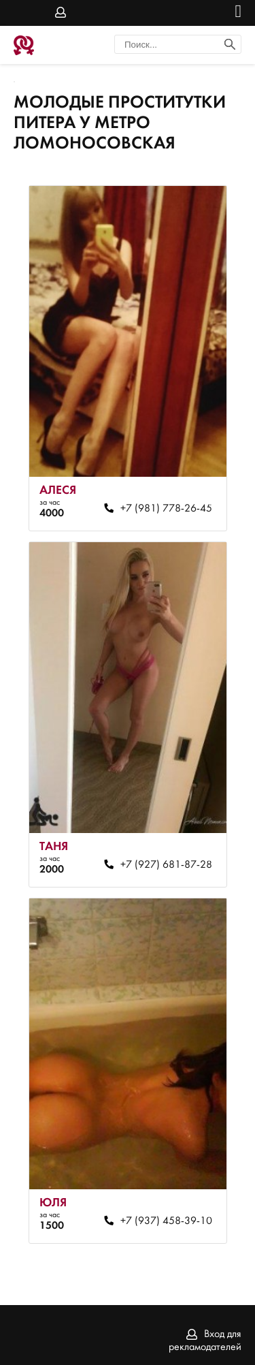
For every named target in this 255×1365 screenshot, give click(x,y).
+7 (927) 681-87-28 (166, 865)
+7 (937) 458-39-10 (166, 1221)
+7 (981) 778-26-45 (166, 508)
